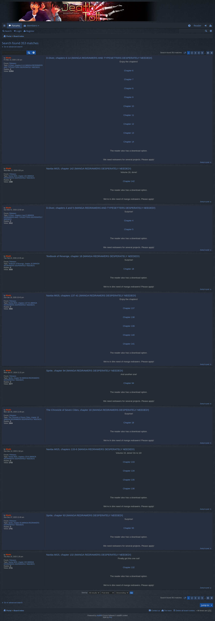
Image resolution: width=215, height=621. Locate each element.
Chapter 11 (129, 115)
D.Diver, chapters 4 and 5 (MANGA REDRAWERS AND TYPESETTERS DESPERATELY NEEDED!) (23, 217)
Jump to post (204, 162)
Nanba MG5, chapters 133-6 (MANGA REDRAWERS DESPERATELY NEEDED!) (20, 458)
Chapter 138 (129, 317)
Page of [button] (184, 53)
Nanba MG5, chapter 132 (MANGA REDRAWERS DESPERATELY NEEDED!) (19, 563)
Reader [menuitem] (197, 25)
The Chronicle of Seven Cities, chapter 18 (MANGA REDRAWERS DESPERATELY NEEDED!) (22, 418)
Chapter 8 (128, 88)
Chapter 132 (129, 567)
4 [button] (198, 53)
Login (19, 31)
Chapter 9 (128, 97)
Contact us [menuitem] (155, 611)
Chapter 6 (128, 70)
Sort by (84, 593)
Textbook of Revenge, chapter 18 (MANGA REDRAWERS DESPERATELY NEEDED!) (21, 265)
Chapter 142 (129, 181)
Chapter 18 (129, 269)
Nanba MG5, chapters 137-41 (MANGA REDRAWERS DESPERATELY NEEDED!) (20, 304)
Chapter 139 (129, 326)
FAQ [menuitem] (190, 26)
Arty (110, 617)
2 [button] (191, 53)
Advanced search (210, 31)
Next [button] (211, 53)
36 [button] (208, 53)
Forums (16, 25)
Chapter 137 (129, 308)
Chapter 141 (129, 344)
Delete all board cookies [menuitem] (185, 611)
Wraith (8, 58)
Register (30, 31)
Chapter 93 (129, 528)
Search (8, 31)
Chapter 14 (129, 142)
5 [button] (202, 53)
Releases (12, 63)
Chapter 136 (129, 488)
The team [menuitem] (168, 611)
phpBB (99, 615)
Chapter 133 (129, 462)
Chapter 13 (129, 133)
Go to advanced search (13, 47)
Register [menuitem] (211, 26)
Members (32, 25)
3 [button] (195, 53)
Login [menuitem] (206, 26)
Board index (19, 36)
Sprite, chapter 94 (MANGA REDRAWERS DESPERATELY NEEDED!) (21, 379)
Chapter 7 (128, 79)
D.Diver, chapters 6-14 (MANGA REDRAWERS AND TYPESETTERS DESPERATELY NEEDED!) (23, 66)
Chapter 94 (129, 383)
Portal (8, 36)
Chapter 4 (128, 220)
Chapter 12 (129, 124)
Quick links (5, 26)
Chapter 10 (129, 106)
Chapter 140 (129, 335)
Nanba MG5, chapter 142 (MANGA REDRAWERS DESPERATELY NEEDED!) (19, 177)
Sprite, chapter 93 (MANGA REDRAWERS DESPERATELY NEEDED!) (21, 524)
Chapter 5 (128, 229)
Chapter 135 (129, 480)
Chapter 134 (129, 471)
